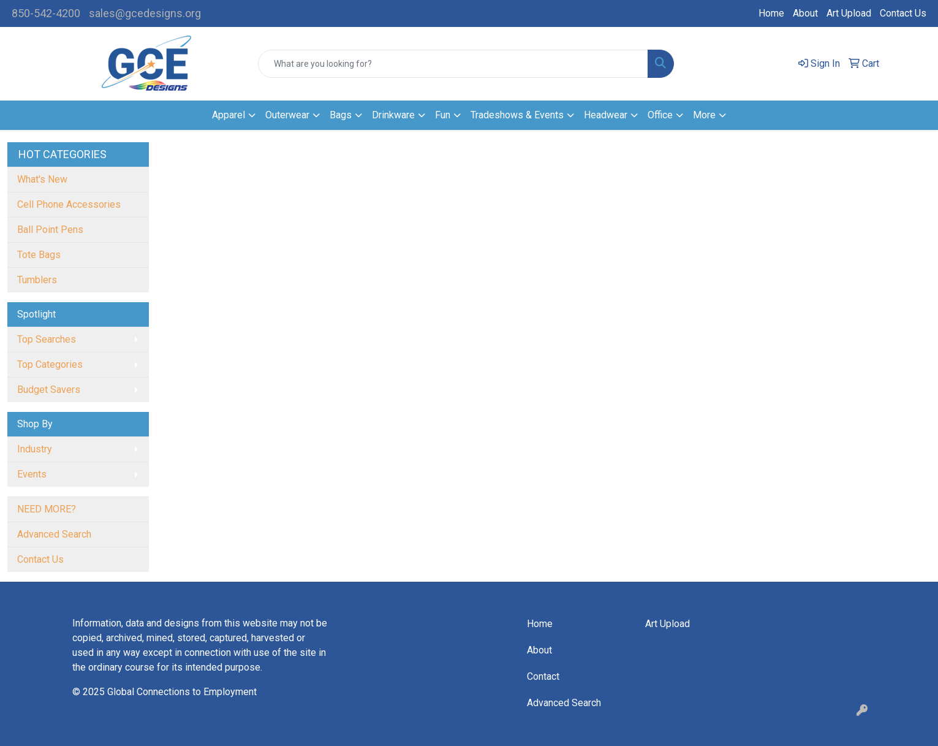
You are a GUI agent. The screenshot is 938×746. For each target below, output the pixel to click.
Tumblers (37, 280)
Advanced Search (54, 534)
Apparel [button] (228, 115)
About (805, 13)
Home (771, 13)
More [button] (704, 115)
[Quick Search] (453, 64)
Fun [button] (442, 115)
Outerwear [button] (287, 115)
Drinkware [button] (393, 115)
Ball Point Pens (50, 229)
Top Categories (50, 364)
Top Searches (46, 339)
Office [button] (660, 115)
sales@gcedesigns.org (145, 13)
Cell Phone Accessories (69, 204)
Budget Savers (48, 389)
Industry (34, 449)
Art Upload (848, 13)
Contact (543, 676)
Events (32, 474)
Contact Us (903, 13)
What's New (42, 179)
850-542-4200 (46, 13)
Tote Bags (39, 255)
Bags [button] (341, 115)
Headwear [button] (605, 115)
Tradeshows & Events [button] (517, 115)
